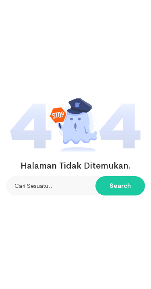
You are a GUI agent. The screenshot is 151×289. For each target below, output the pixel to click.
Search (120, 185)
